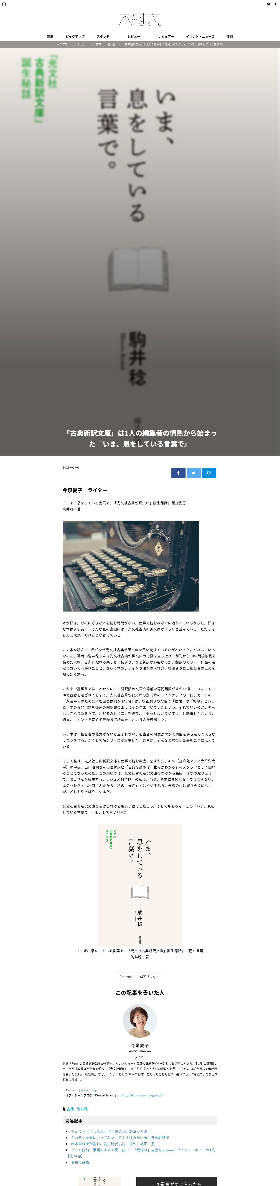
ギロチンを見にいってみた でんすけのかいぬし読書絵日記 (120, 1137)
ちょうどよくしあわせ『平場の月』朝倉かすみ (109, 1131)
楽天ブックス (149, 976)
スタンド (103, 36)
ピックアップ (75, 36)
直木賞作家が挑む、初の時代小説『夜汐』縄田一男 (113, 1143)
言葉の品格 (80, 1162)
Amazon (126, 976)
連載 (230, 36)
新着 (50, 36)
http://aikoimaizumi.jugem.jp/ (141, 1095)
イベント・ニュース (200, 36)
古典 (70, 1108)
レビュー (133, 36)
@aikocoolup (88, 1090)
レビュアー (166, 36)
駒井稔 (82, 1108)
